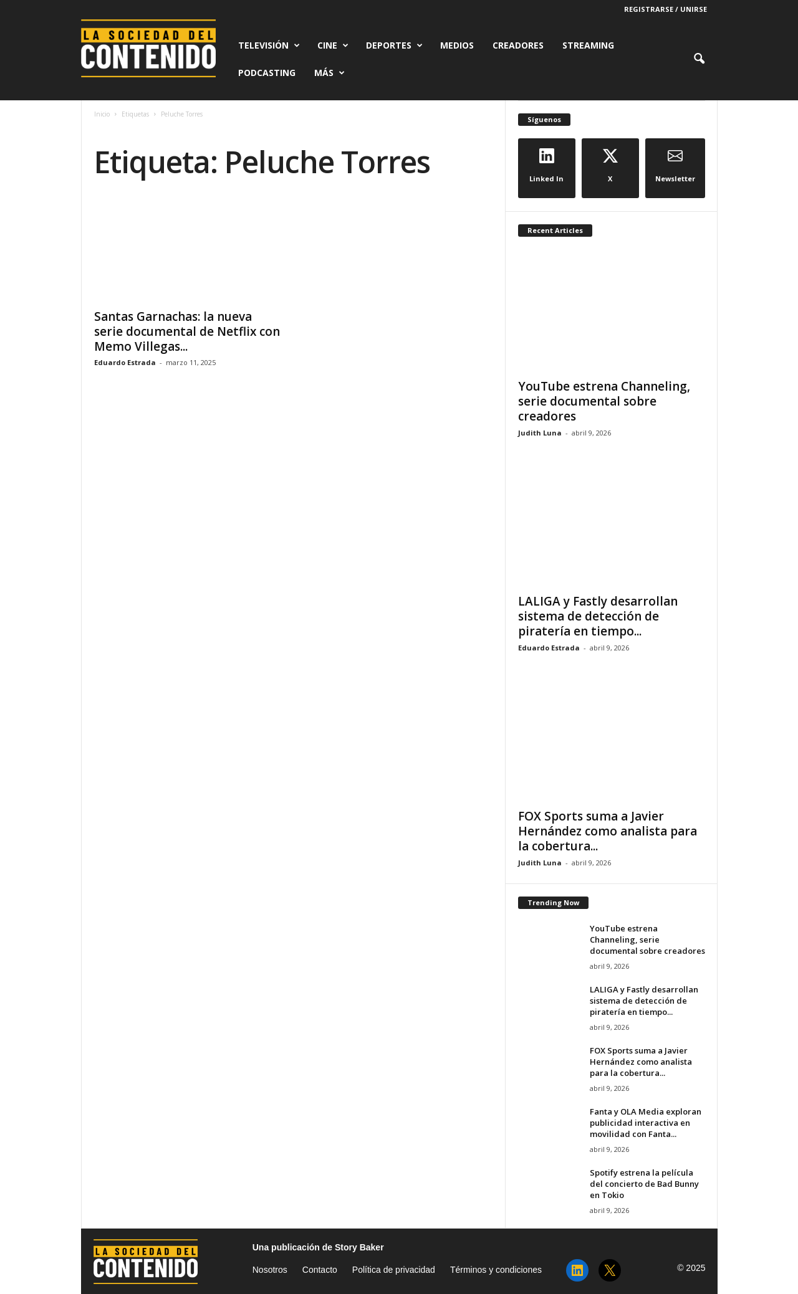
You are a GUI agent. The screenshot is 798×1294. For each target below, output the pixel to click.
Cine (333, 45)
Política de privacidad (393, 1270)
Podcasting (267, 72)
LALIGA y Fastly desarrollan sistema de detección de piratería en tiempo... (598, 616)
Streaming (588, 45)
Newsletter (675, 165)
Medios (457, 45)
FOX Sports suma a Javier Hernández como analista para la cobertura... (607, 831)
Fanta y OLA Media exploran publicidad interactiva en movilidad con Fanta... (645, 1122)
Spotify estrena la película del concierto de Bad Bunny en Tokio (644, 1184)
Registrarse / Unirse (665, 9)
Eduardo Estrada (125, 362)
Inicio (102, 114)
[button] (699, 59)
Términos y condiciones (496, 1270)
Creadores (518, 45)
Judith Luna (540, 432)
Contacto (319, 1270)
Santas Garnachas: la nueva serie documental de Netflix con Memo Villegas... (187, 331)
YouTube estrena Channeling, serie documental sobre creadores (604, 401)
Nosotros (269, 1270)
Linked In (546, 165)
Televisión (269, 45)
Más (329, 73)
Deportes (394, 45)
